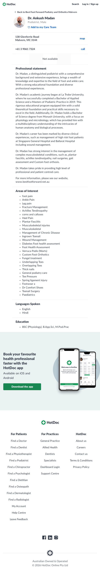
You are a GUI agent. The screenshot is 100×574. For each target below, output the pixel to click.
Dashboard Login (50, 467)
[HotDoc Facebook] (44, 537)
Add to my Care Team (42, 27)
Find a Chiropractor (19, 467)
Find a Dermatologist (19, 493)
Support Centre (50, 473)
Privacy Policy (81, 467)
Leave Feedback (19, 519)
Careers (81, 447)
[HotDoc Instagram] (56, 537)
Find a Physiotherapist (19, 454)
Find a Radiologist (19, 499)
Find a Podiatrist (18, 460)
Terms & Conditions (81, 460)
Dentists (50, 454)
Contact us (81, 454)
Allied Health (50, 447)
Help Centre (19, 512)
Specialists (50, 460)
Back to (45, 12)
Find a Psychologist (19, 473)
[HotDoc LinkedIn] (50, 537)
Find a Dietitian (19, 480)
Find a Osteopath (19, 486)
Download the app (22, 386)
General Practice (50, 441)
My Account (19, 506)
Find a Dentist (19, 447)
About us (81, 441)
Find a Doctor (19, 441)
